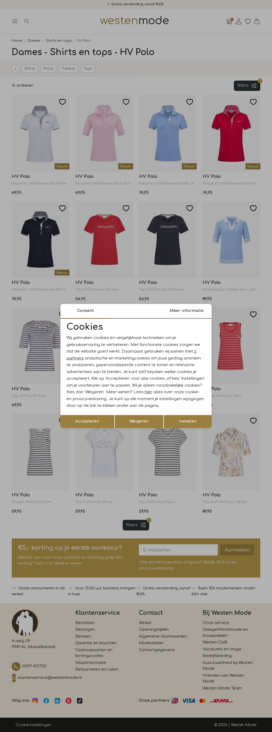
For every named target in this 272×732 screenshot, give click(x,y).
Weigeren (139, 421)
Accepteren (87, 421)
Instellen (188, 421)
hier (148, 392)
